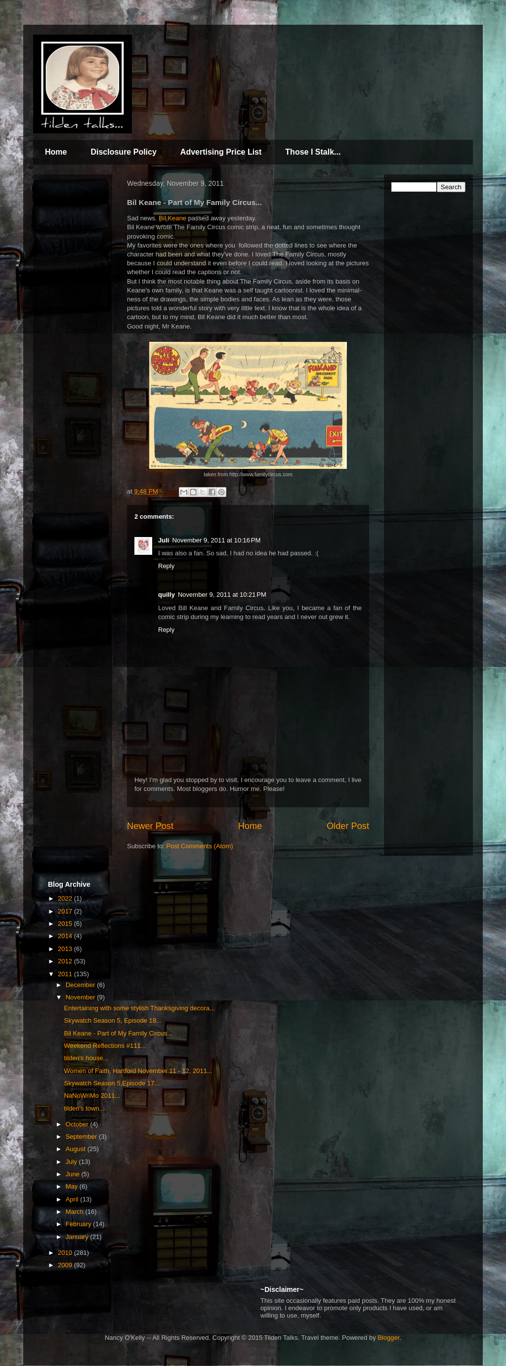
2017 (66, 911)
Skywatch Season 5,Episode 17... (112, 1083)
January (78, 1237)
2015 (66, 923)
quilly (166, 594)
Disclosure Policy (123, 152)
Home (56, 152)
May (73, 1186)
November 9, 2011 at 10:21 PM (222, 594)
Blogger (388, 1337)
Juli (163, 540)
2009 (66, 1265)
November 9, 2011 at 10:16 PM (216, 540)
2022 (66, 898)
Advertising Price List (221, 152)
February (79, 1224)
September (82, 1136)
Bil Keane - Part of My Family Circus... (118, 1033)
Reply (166, 566)
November (81, 997)
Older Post (348, 826)
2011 (66, 974)
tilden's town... (84, 1108)
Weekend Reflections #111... (105, 1045)
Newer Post (150, 826)
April (73, 1199)
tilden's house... (86, 1058)
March (75, 1211)
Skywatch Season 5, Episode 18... (112, 1020)
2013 (66, 948)
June (74, 1174)
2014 (66, 936)
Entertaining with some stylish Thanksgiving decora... (139, 1008)
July (72, 1161)
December (81, 985)
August (76, 1149)
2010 (66, 1252)
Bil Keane (172, 218)
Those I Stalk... (312, 152)
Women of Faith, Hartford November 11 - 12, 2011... (138, 1071)
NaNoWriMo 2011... (92, 1095)
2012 (66, 961)
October (78, 1124)
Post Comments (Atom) (200, 846)
